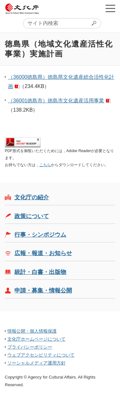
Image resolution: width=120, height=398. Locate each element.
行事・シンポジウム (40, 235)
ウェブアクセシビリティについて (41, 354)
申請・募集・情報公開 (43, 290)
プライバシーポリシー (29, 347)
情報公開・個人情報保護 (32, 331)
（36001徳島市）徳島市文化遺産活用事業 (56, 100)
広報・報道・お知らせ (43, 253)
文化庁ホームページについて (36, 339)
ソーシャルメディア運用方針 (36, 362)
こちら (45, 165)
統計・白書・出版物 (40, 272)
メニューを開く (110, 8)
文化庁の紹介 (31, 197)
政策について (31, 216)
